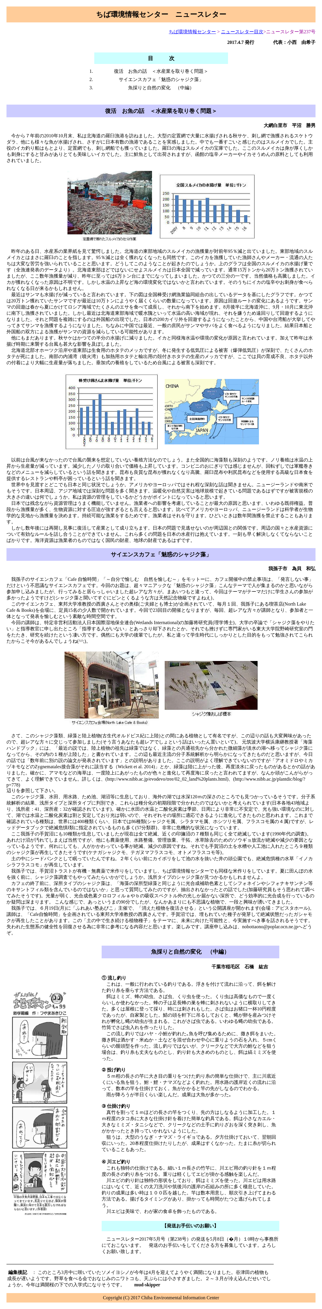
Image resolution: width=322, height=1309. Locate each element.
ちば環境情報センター (192, 31)
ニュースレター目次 (242, 31)
